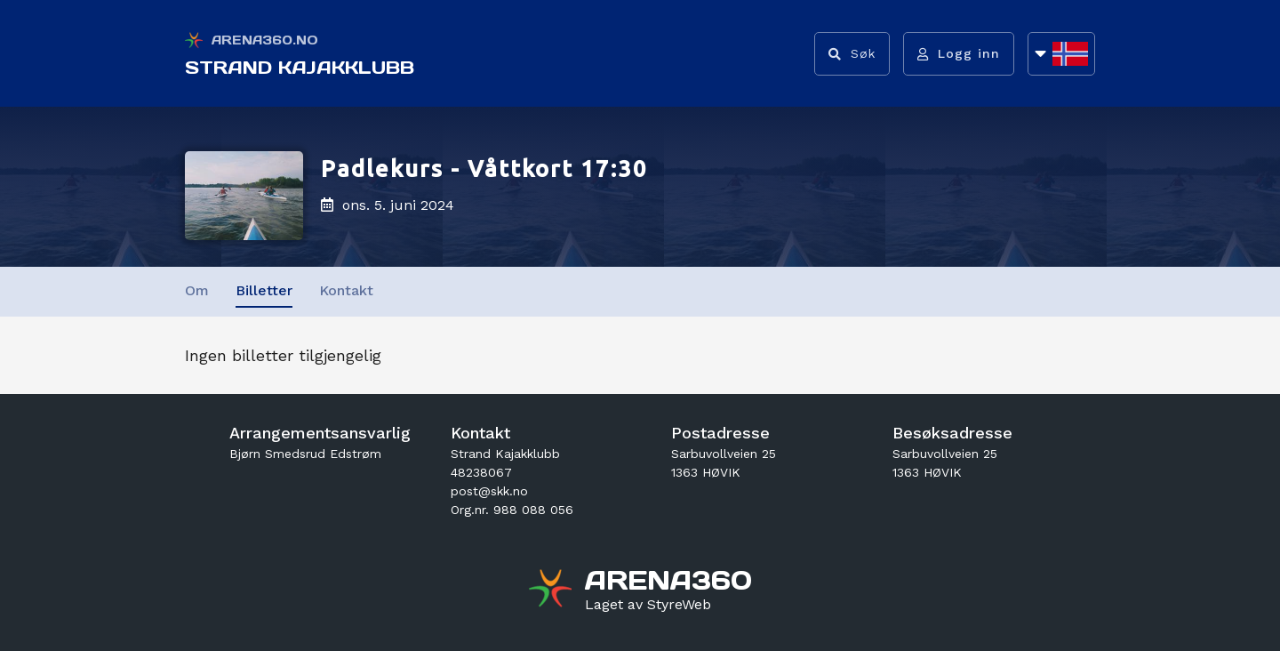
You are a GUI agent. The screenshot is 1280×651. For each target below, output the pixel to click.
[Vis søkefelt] (852, 54)
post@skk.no (489, 491)
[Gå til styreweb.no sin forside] (648, 605)
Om (197, 290)
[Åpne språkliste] (1061, 54)
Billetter (264, 290)
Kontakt (346, 290)
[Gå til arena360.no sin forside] (552, 591)
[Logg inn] (958, 54)
